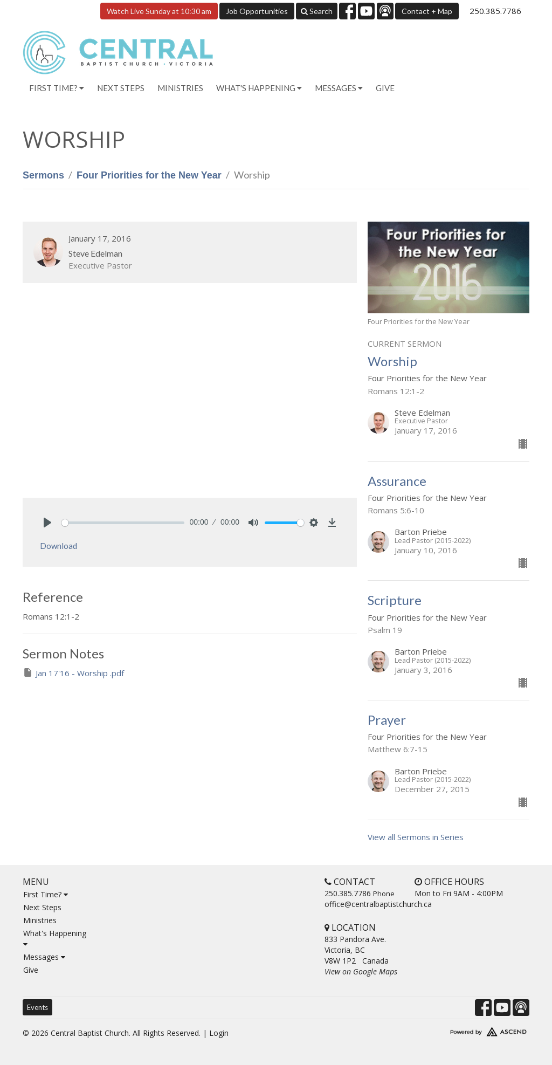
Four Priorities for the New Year (149, 175)
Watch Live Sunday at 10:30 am (159, 11)
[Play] (47, 522)
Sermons (43, 175)
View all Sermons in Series (416, 837)
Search (317, 11)
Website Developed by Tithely (470, 1029)
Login (219, 1033)
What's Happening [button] (259, 88)
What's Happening (54, 938)
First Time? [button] (56, 88)
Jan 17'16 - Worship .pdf (73, 672)
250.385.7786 (495, 10)
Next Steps (120, 88)
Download (58, 546)
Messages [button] (339, 88)
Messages (44, 957)
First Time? (45, 894)
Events (37, 1007)
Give (385, 88)
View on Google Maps (361, 971)
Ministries (180, 88)
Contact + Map (427, 11)
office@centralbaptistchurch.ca (378, 904)
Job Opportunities (257, 11)
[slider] (122, 523)
